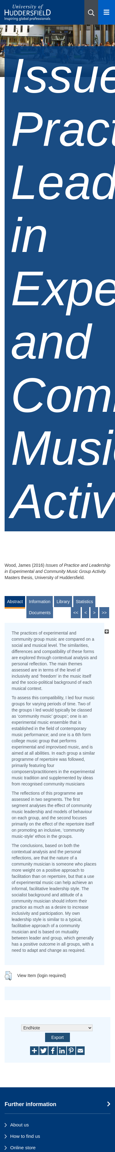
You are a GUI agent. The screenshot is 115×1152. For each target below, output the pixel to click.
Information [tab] (39, 601)
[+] (106, 631)
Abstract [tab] (15, 601)
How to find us (25, 1136)
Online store (23, 1147)
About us (19, 1124)
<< (75, 612)
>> (104, 612)
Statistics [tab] (84, 601)
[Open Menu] (106, 12)
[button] (91, 12)
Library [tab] (63, 601)
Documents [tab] (40, 612)
